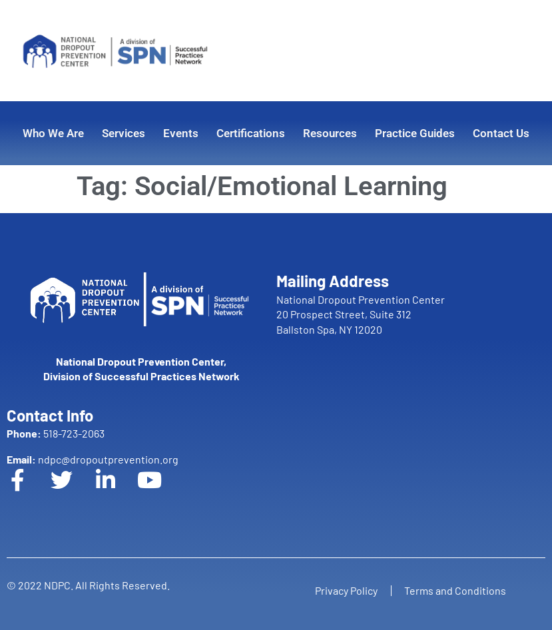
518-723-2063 (56, 433)
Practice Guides (415, 133)
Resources (330, 133)
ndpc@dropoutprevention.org (92, 459)
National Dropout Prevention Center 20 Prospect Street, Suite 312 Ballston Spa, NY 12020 (360, 314)
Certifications (250, 133)
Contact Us (501, 133)
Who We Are (53, 133)
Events (180, 133)
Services (123, 133)
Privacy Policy (346, 590)
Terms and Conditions (456, 590)
